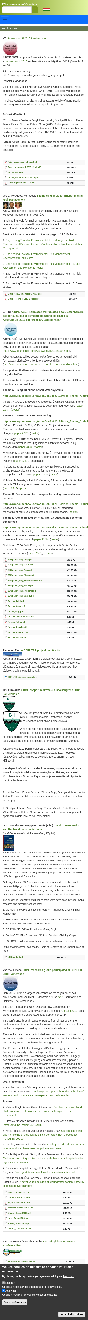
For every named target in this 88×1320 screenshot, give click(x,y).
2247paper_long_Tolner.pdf (20, 585)
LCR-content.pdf (15, 957)
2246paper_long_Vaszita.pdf (21, 596)
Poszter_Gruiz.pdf (16, 606)
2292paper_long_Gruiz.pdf (20, 565)
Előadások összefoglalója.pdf (22, 1261)
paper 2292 (21, 433)
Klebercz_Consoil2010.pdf (20, 1208)
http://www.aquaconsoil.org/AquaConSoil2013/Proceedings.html (41, 364)
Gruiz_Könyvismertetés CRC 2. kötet (25, 294)
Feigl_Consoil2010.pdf (18, 1192)
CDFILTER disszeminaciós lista (22, 677)
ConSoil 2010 (69, 1010)
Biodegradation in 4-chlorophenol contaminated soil (45, 1172)
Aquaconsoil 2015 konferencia (27, 38)
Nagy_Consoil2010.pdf (18, 1218)
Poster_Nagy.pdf (16, 611)
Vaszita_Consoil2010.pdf (19, 1228)
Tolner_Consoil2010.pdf (19, 1223)
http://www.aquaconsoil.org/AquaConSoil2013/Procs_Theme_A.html (45, 395)
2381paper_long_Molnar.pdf (21, 575)
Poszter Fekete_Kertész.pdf (21, 616)
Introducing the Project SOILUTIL (22, 1124)
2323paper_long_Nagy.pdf (20, 570)
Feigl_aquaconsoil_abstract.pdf (23, 162)
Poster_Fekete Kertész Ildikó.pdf (23, 177)
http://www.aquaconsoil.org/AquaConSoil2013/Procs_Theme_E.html (45, 527)
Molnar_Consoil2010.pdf (19, 1213)
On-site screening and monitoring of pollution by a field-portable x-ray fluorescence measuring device (42, 1134)
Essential (10, 1285)
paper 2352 (40, 474)
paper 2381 (20, 460)
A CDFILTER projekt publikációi (40, 650)
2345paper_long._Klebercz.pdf (22, 591)
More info (68, 1279)
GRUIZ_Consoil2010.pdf (19, 1197)
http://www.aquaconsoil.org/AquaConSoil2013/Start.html (36, 350)
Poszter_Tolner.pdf (17, 622)
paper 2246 (41, 539)
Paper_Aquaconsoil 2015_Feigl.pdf (24, 167)
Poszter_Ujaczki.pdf (17, 627)
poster (15, 409)
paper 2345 (34, 553)
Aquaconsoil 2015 (16, 61)
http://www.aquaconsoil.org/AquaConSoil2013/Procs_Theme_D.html (45, 503)
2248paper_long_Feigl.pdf (20, 559)
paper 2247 (10, 488)
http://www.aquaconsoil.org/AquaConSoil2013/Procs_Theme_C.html (45, 421)
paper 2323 (25, 446)
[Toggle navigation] (4, 19)
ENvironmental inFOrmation (19, 4)
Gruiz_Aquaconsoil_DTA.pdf (21, 183)
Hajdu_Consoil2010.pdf (19, 1203)
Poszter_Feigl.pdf (16, 601)
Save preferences (15, 1305)
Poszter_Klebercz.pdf (18, 632)
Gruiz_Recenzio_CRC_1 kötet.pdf (23, 299)
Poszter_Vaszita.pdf (17, 637)
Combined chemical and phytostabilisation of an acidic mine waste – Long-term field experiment (42, 1111)
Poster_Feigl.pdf (15, 172)
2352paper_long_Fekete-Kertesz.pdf (25, 580)
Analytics (10, 1293)
